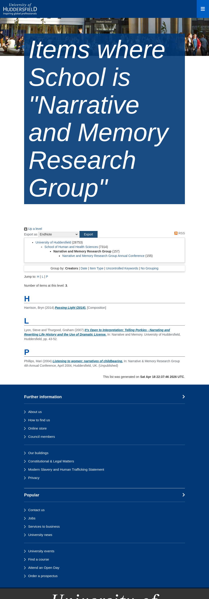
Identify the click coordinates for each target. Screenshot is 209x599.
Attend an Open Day (43, 567)
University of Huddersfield (53, 242)
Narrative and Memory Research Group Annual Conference (103, 256)
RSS (179, 233)
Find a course (38, 559)
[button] (88, 234)
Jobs (32, 518)
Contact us (36, 510)
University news (40, 535)
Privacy (33, 478)
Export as (30, 234)
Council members (41, 436)
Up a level (33, 229)
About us (35, 412)
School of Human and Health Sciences (71, 247)
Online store (37, 428)
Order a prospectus (43, 576)
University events (41, 551)
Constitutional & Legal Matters (51, 461)
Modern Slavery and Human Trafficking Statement (66, 469)
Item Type (96, 268)
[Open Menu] (203, 9)
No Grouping (149, 268)
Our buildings (38, 453)
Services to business (44, 526)
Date (84, 268)
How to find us (39, 420)
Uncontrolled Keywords (122, 268)
